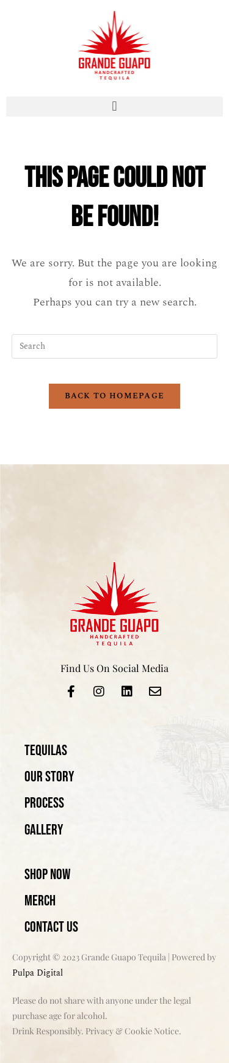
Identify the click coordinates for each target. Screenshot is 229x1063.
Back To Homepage (115, 396)
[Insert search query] (115, 346)
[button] (114, 107)
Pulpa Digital (37, 972)
